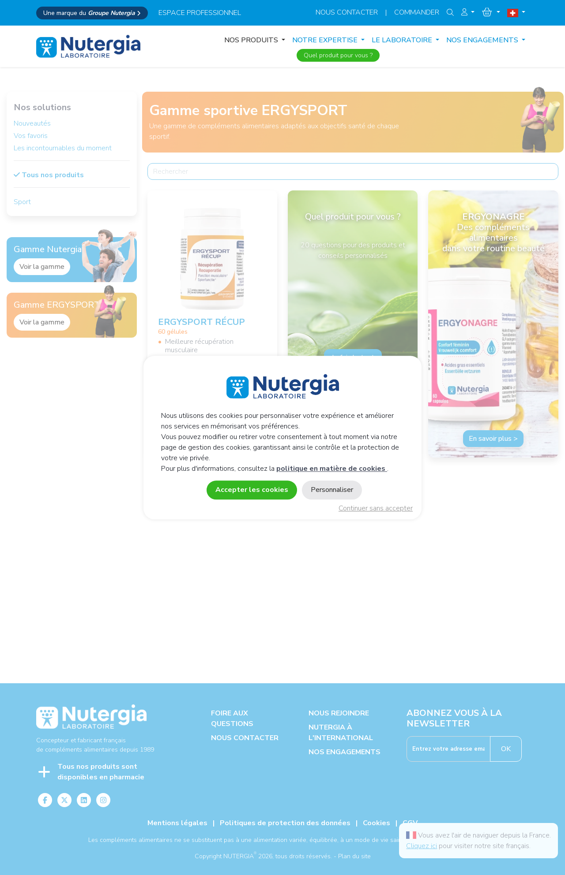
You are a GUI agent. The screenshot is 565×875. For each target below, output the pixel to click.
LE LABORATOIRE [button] (403, 40)
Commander (416, 12)
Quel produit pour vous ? (338, 55)
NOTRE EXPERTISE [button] (325, 40)
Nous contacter (347, 12)
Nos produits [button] (252, 40)
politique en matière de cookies (331, 468)
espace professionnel (199, 13)
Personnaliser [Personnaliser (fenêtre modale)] (332, 490)
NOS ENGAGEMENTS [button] (483, 40)
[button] (468, 12)
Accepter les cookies (251, 490)
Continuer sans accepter (376, 508)
